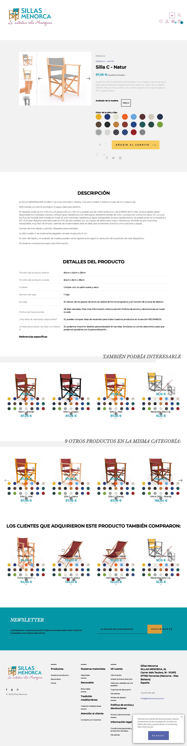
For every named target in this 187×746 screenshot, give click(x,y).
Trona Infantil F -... (26, 572)
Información (116, 670)
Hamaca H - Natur (71, 572)
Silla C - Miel (116, 406)
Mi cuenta (117, 663)
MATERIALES (78, 17)
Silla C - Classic (71, 406)
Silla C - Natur (71, 491)
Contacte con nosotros (91, 714)
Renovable (85, 683)
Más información (145, 727)
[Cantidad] (102, 139)
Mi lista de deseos (118, 692)
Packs (53, 678)
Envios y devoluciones (120, 709)
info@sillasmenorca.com (152, 693)
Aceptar (158, 735)
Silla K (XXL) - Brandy (161, 491)
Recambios (56, 674)
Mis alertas (115, 688)
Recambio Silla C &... (161, 406)
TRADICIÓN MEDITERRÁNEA (117, 17)
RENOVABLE (94, 17)
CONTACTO (140, 17)
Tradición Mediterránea (91, 701)
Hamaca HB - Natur (116, 572)
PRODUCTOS (62, 17)
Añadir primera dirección (122, 674)
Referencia (100, 56)
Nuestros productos (60, 670)
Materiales (85, 670)
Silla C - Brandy (26, 406)
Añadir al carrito (136, 139)
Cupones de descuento (121, 684)
